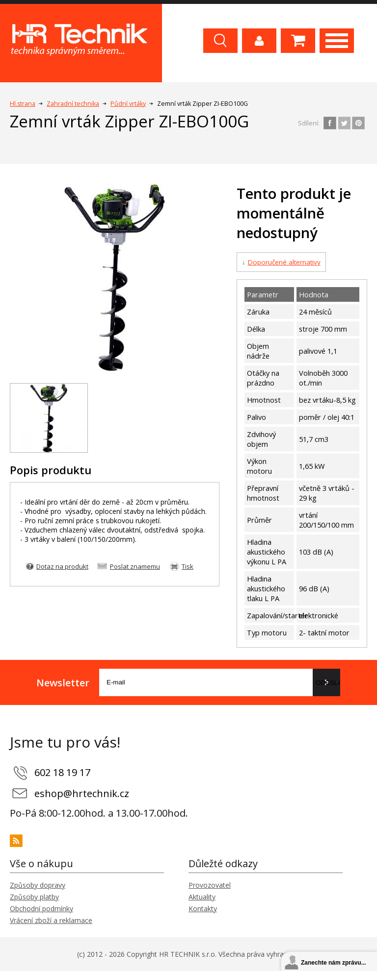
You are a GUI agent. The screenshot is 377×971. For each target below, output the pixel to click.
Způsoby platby (34, 896)
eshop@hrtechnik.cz (81, 793)
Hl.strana (22, 103)
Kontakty (202, 908)
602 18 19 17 (62, 772)
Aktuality (201, 896)
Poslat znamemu (135, 566)
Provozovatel (209, 885)
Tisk (187, 566)
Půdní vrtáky (128, 103)
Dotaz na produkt (62, 566)
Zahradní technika (73, 103)
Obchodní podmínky (41, 908)
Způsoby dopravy (37, 885)
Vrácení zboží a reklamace (51, 920)
